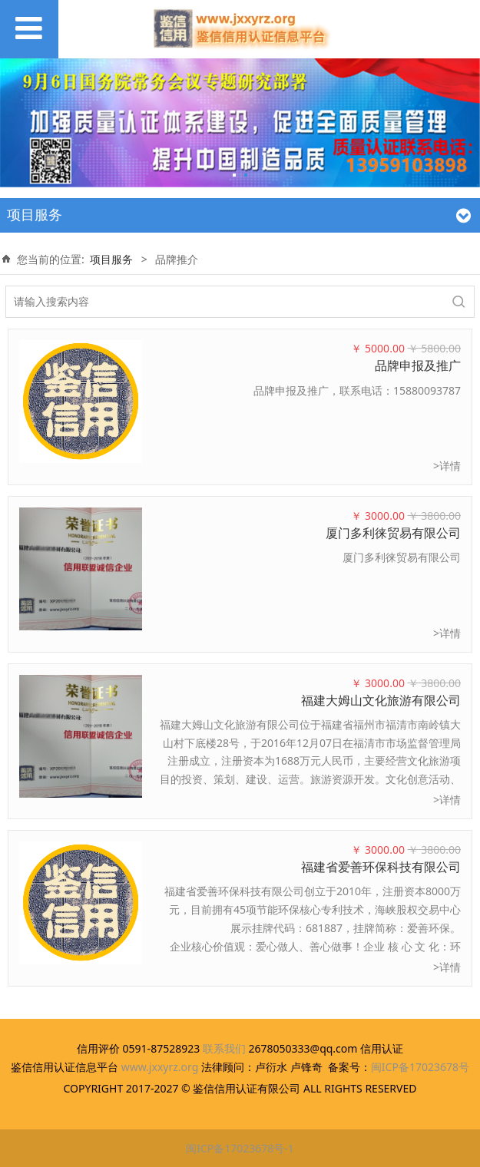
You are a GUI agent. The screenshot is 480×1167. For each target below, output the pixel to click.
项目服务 (111, 259)
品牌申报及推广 (418, 365)
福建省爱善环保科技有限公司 (381, 866)
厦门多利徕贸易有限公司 (393, 532)
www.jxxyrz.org (160, 1067)
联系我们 (224, 1048)
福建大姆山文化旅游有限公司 (381, 700)
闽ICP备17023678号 (420, 1067)
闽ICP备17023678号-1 (240, 1148)
